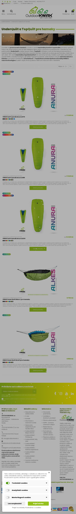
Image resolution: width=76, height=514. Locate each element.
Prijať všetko (38, 503)
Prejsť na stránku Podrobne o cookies (26, 507)
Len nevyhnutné (15, 503)
